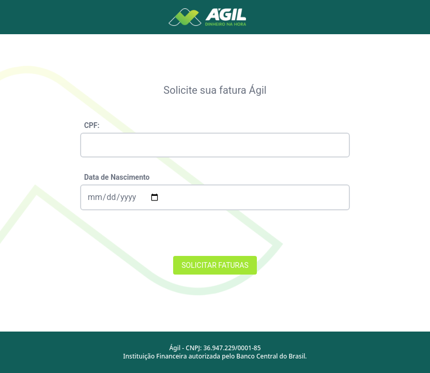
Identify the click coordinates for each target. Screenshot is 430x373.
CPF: (92, 125)
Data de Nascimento (117, 177)
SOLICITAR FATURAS (214, 265)
